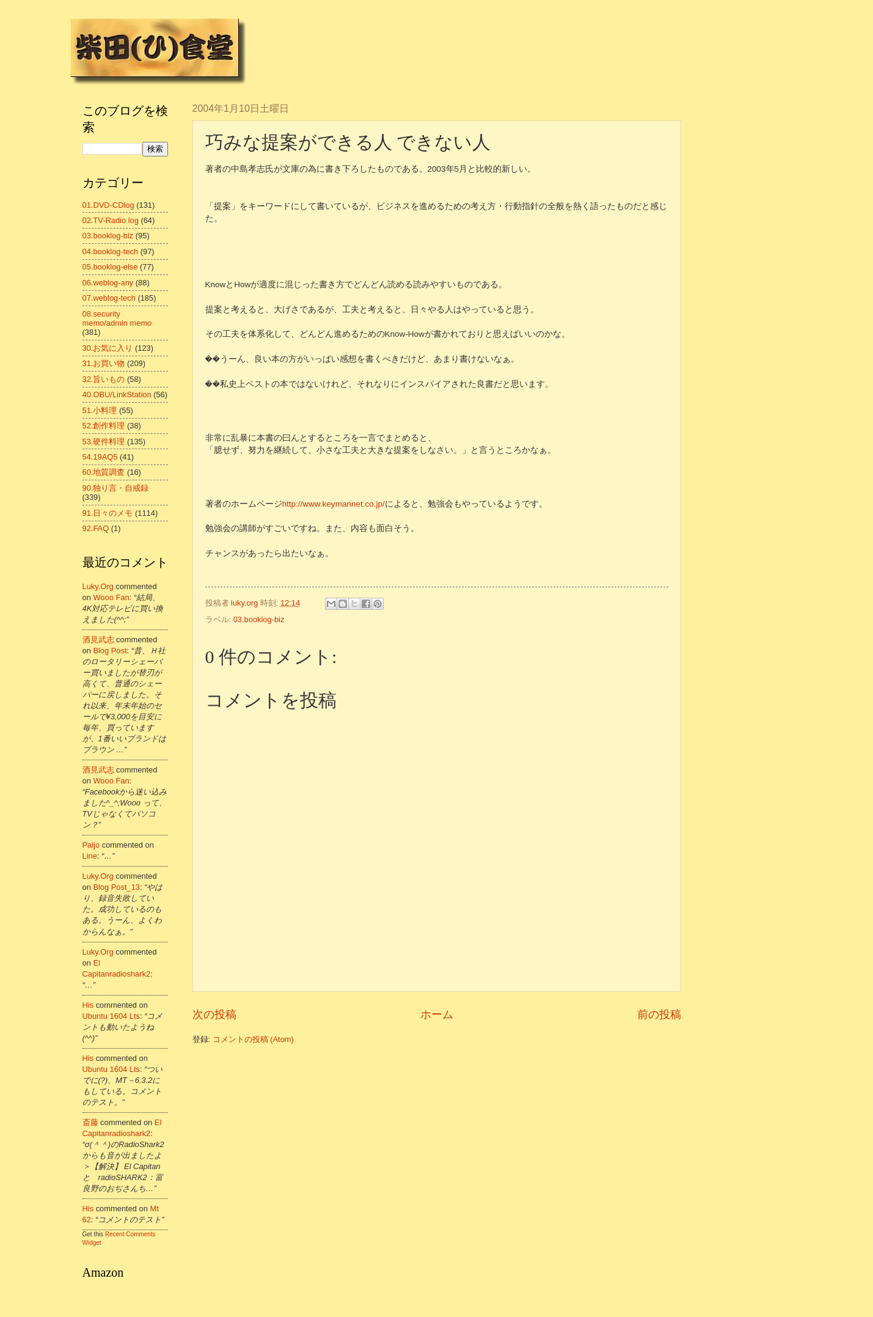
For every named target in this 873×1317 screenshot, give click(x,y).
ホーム (436, 1014)
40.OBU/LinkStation (117, 394)
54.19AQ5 (100, 456)
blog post (109, 650)
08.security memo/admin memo (117, 318)
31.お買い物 (103, 363)
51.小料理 (99, 410)
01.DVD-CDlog (108, 205)
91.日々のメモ (107, 513)
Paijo (91, 844)
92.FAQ (95, 528)
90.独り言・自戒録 (115, 488)
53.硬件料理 (103, 441)
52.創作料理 (103, 425)
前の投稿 (659, 1014)
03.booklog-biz (259, 619)
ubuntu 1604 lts (111, 1016)
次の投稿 (214, 1014)
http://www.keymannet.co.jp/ (333, 503)
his (88, 1005)
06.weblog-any (108, 282)
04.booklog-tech (110, 251)
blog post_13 (116, 887)
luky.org (98, 586)
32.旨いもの (103, 379)
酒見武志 (98, 639)
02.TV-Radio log (110, 220)
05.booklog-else (110, 266)
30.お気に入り (107, 348)
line (89, 855)
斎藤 (90, 1122)
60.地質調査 (103, 472)
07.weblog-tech (109, 298)
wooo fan (111, 597)
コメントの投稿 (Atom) (253, 1039)
